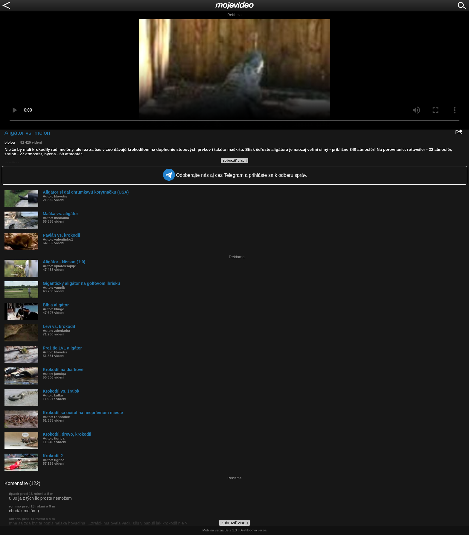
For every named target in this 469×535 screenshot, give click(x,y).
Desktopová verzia (253, 530)
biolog (9, 142)
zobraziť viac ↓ (235, 160)
